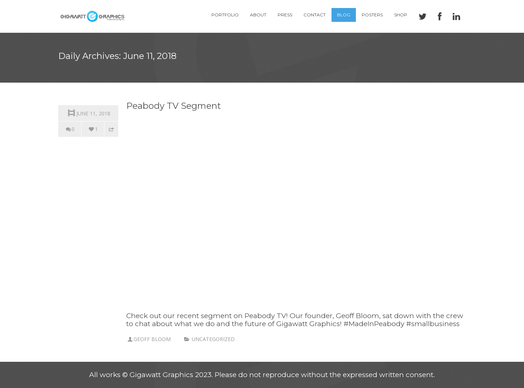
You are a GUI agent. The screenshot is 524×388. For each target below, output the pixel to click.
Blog (343, 14)
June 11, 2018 (88, 113)
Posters (372, 14)
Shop (400, 14)
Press (285, 14)
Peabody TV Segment (173, 105)
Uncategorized (213, 339)
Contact (314, 14)
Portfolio (225, 14)
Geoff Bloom (152, 339)
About (258, 14)
